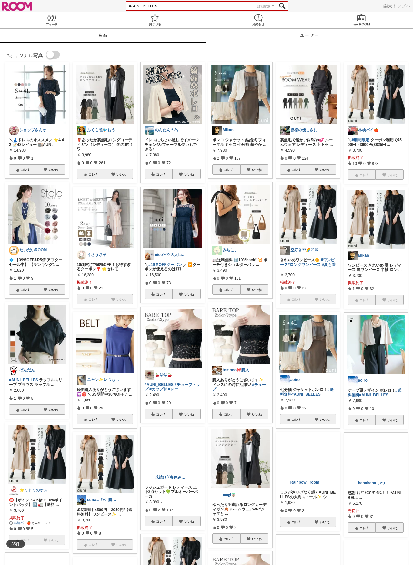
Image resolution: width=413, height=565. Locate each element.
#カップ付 (158, 389)
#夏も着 (329, 264)
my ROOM (361, 20)
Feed (51, 20)
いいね (53, 169)
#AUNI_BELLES (23, 380)
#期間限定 (360, 140)
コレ (25, 169)
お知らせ (258, 20)
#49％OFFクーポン (165, 264)
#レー (173, 389)
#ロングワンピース (304, 264)
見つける (154, 20)
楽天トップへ (396, 5)
